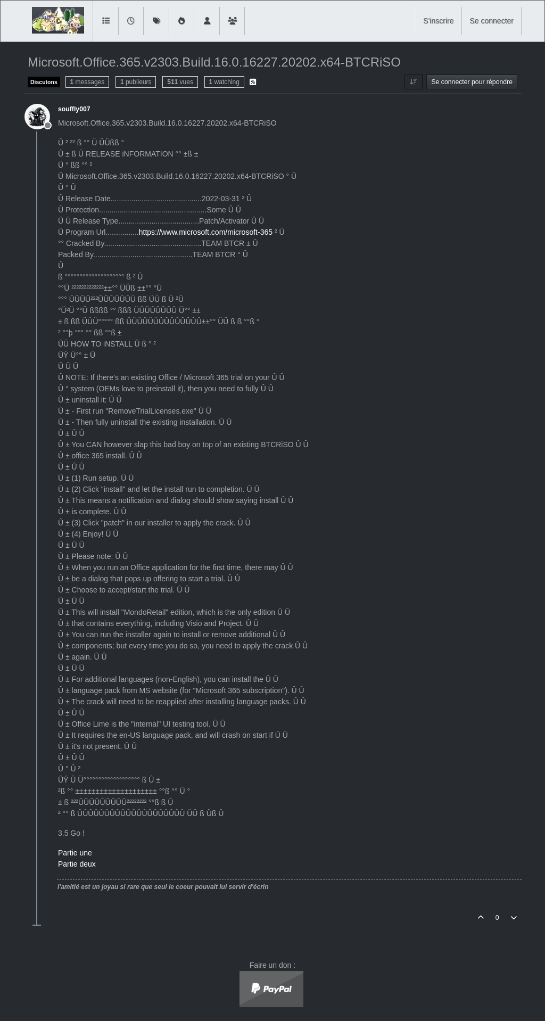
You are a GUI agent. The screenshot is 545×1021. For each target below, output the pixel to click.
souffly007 (74, 109)
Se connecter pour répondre (472, 82)
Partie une (75, 853)
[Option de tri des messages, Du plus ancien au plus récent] (413, 82)
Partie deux (77, 864)
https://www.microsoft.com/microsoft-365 (205, 232)
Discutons (43, 82)
